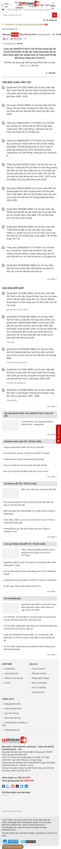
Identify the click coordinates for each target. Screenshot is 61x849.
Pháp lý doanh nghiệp (40, 678)
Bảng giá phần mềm (12, 704)
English (44, 5)
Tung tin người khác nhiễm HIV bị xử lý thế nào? (24, 447)
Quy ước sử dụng (11, 713)
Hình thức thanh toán (12, 709)
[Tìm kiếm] (54, 15)
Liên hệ (7, 683)
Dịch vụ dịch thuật (39, 683)
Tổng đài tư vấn (38, 692)
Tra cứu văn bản (38, 669)
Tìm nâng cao (50, 20)
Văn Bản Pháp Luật (10, 833)
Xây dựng (10, 342)
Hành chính (23, 310)
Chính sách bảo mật (12, 718)
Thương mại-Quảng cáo (16, 383)
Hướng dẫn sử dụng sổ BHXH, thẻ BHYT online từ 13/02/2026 (30, 580)
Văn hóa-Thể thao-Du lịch (17, 362)
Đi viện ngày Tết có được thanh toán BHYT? (22, 586)
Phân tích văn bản (39, 673)
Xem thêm (52, 279)
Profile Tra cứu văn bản (13, 678)
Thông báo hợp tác (11, 730)
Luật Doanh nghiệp (26, 833)
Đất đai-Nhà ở (12, 310)
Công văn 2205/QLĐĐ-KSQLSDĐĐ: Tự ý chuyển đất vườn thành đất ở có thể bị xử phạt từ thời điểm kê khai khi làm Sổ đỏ (29, 637)
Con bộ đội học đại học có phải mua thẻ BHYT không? (27, 453)
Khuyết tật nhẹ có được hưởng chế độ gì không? (24, 459)
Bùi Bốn (50, 73)
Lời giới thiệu (9, 669)
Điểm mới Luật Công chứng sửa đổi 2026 (38, 489)
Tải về (28, 65)
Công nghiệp (12, 400)
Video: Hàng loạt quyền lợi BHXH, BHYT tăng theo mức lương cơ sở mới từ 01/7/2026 (38, 552)
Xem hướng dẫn (9, 29)
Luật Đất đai (40, 833)
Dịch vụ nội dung (39, 687)
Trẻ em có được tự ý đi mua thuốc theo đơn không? (25, 465)
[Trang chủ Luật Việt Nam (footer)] (29, 740)
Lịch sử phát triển (11, 673)
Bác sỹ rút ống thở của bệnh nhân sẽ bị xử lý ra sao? (26, 471)
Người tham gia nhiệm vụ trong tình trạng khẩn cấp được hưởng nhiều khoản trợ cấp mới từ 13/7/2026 (38, 607)
